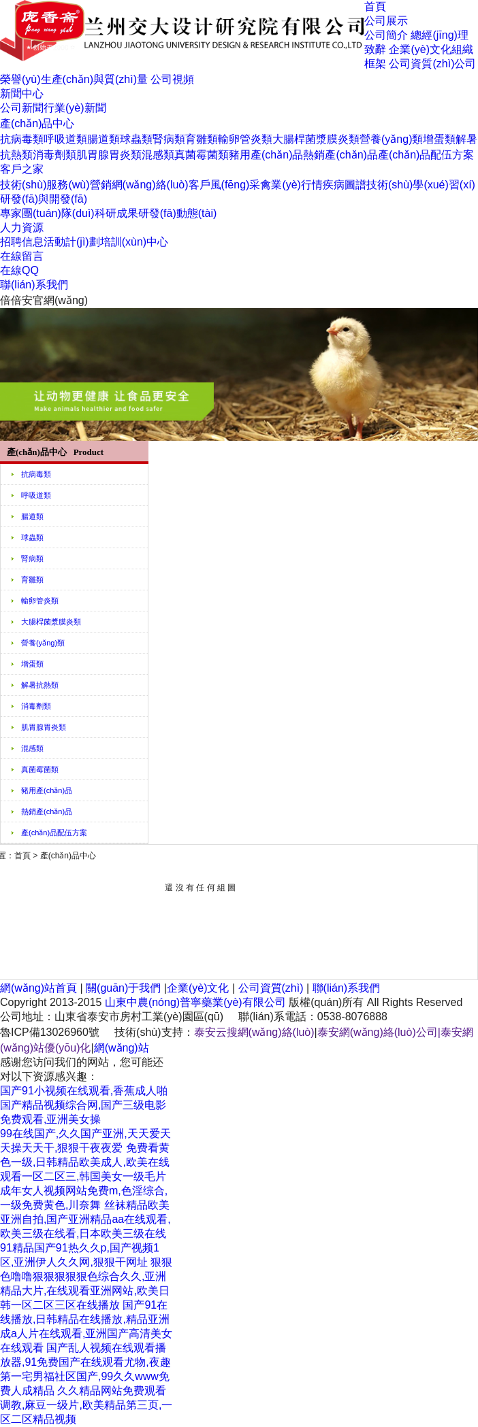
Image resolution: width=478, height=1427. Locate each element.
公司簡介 (386, 35)
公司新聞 (22, 108)
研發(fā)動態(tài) (177, 213)
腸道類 (103, 139)
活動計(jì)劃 (72, 242)
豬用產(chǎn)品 (266, 155)
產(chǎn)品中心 (37, 123)
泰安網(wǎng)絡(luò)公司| (379, 1032)
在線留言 (22, 256)
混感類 (158, 155)
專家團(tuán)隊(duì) (47, 213)
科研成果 (116, 213)
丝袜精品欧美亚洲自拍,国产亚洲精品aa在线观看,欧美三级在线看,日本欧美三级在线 (85, 1219)
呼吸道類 (65, 139)
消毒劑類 (54, 155)
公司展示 (386, 21)
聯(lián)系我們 (34, 284)
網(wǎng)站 (121, 1048)
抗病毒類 (22, 139)
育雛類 (201, 139)
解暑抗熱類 (40, 685)
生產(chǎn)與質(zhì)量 (94, 79)
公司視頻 (172, 79)
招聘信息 (22, 242)
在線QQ (19, 270)
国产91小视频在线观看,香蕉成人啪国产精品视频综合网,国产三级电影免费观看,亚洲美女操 (84, 1105)
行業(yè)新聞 (75, 108)
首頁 (375, 6)
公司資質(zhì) (421, 63)
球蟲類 (136, 139)
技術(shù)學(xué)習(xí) (420, 184)
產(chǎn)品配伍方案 (426, 155)
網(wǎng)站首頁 (38, 988)
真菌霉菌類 (201, 155)
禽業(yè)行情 (291, 184)
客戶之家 (22, 169)
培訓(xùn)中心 (134, 242)
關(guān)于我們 (123, 988)
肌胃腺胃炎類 (109, 155)
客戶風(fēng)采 (225, 184)
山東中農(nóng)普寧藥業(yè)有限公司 (195, 1002)
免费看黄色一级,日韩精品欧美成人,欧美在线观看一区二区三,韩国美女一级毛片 (85, 1162)
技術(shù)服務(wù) (45, 184)
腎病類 (169, 139)
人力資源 (22, 227)
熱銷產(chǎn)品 (340, 155)
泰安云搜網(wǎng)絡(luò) (254, 1032)
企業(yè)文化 (420, 49)
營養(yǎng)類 (391, 139)
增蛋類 (439, 139)
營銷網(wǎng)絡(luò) (139, 184)
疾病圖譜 (344, 184)
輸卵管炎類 (245, 139)
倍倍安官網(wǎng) (44, 300)
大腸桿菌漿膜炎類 (316, 139)
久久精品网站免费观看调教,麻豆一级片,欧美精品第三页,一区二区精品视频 (86, 1405)
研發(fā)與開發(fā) (43, 199)
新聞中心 (22, 93)
